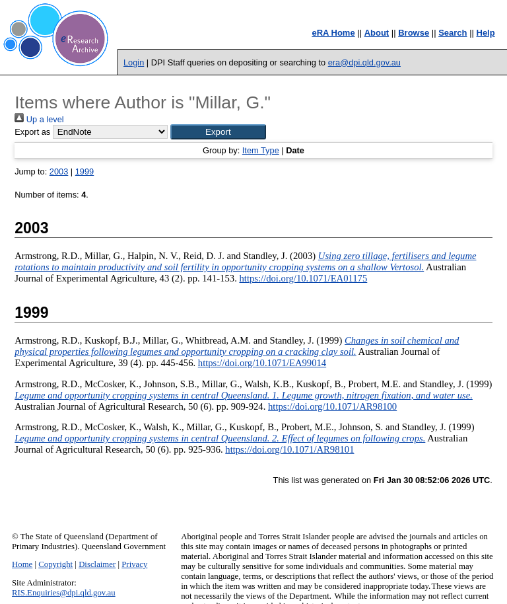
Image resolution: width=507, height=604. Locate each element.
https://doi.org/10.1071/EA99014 (262, 363)
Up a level (39, 119)
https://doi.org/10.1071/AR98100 (332, 406)
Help (486, 33)
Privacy (134, 564)
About (376, 33)
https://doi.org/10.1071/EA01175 (303, 278)
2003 (59, 171)
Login (133, 62)
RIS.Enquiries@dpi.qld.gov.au (64, 592)
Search (452, 33)
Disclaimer (97, 564)
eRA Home (333, 33)
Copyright (55, 564)
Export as (32, 132)
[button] (218, 131)
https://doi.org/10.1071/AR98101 (289, 449)
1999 (84, 171)
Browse (413, 33)
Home (22, 564)
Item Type (260, 150)
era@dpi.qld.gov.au (364, 62)
